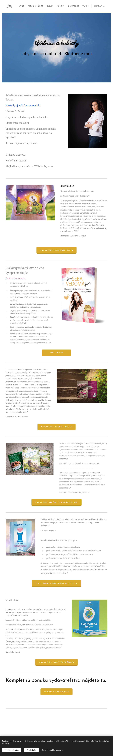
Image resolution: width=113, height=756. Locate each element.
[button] (99, 6)
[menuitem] (22, 6)
